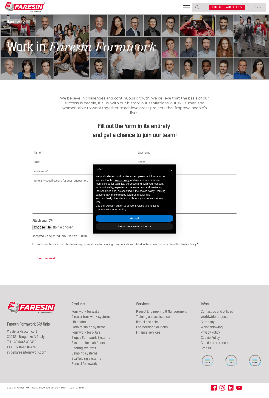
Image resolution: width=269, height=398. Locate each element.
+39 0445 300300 (24, 347)
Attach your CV (43, 226)
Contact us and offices (217, 316)
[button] (171, 170)
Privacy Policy (188, 249)
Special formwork (84, 368)
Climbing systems (85, 358)
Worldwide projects (214, 321)
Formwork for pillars (86, 337)
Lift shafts (79, 327)
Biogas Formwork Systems (91, 342)
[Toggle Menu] (186, 10)
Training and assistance (153, 321)
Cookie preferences (215, 347)
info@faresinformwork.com (26, 357)
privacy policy (121, 180)
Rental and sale (147, 327)
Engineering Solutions (152, 332)
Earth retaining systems (89, 332)
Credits (206, 353)
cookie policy (147, 190)
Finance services (148, 337)
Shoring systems (84, 353)
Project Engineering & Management (161, 316)
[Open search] (197, 10)
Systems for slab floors (88, 347)
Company (208, 327)
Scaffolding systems (86, 363)
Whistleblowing (212, 332)
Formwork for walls (85, 316)
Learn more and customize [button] (134, 226)
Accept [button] (134, 218)
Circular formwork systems (91, 321)
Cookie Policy (210, 342)
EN (256, 10)
